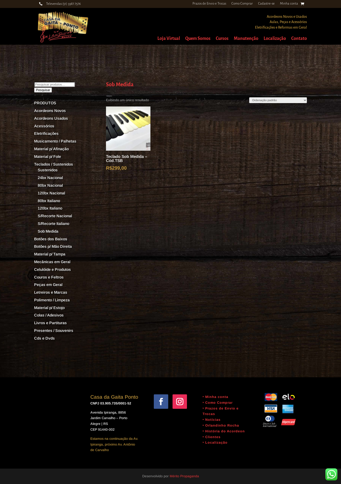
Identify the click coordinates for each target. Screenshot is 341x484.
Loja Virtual (168, 39)
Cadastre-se (266, 3)
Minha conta (289, 3)
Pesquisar (43, 90)
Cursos (222, 39)
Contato (299, 39)
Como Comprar (242, 3)
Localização (275, 39)
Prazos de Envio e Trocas (209, 3)
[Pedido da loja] (278, 100)
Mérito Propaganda (184, 476)
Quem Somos (198, 39)
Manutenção (246, 39)
